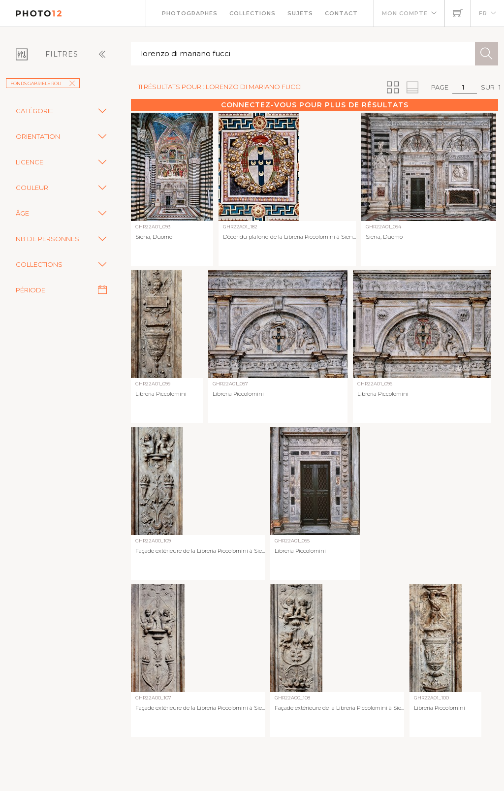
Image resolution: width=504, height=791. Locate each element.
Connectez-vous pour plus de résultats (315, 104)
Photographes (190, 13)
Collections (252, 13)
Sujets (300, 13)
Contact (341, 13)
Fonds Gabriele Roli (42, 83)
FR (483, 13)
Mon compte (405, 13)
